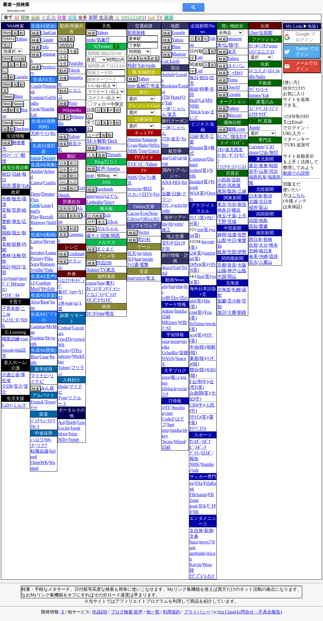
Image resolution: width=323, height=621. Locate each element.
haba (261, 76)
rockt (182, 388)
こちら (298, 195)
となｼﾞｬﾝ (95, 294)
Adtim (167, 310)
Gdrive (133, 218)
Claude (47, 39)
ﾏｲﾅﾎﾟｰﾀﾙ (11, 295)
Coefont (43, 282)
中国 (221, 276)
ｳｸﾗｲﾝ (195, 416)
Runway (38, 222)
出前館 (266, 32)
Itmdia (180, 310)
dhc (252, 76)
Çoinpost (198, 158)
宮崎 (253, 250)
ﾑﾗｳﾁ (253, 114)
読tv (184, 297)
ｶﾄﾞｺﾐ (91, 288)
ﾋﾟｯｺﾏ (110, 294)
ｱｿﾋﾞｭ (167, 205)
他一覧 (153, 611)
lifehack (169, 388)
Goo (81, 422)
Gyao (132, 145)
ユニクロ (265, 51)
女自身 (196, 530)
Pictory (37, 258)
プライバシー (197, 611)
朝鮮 (211, 346)
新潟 (267, 195)
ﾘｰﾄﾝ (45, 133)
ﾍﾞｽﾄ (263, 108)
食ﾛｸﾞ (63, 291)
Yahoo (21, 38)
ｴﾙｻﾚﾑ (195, 264)
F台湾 (195, 381)
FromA (37, 401)
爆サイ (93, 235)
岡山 (231, 276)
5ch (107, 215)
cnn (193, 312)
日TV (147, 194)
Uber (253, 32)
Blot (34, 356)
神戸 (231, 270)
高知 (253, 226)
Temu (232, 79)
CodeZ (168, 418)
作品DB (104, 262)
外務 (6, 198)
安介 (18, 386)
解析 (101, 140)
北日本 (265, 201)
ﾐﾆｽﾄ (242, 166)
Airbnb (168, 74)
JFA (202, 505)
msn (131, 85)
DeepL (64, 194)
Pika (49, 258)
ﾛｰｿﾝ (231, 166)
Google (21, 76)
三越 (242, 191)
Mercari (234, 115)
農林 (6, 255)
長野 (242, 234)
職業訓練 (11, 338)
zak (195, 469)
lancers (64, 356)
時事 (204, 88)
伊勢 (242, 251)
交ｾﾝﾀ (167, 242)
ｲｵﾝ (220, 149)
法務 (16, 255)
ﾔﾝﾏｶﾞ (106, 299)
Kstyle (196, 564)
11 (33, 282)
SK (196, 511)
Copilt (36, 86)
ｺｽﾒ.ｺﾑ (273, 70)
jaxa (165, 341)
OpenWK (39, 462)
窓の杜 (144, 239)
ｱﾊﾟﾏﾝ (254, 89)
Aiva (35, 301)
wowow (134, 188)
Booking (170, 85)
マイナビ (39, 375)
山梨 (221, 240)
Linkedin (94, 201)
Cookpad (76, 253)
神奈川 (224, 210)
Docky (64, 350)
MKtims (169, 322)
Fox (208, 312)
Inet (170, 424)
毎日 (194, 77)
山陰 (242, 270)
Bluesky (104, 147)
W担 (182, 322)
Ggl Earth (170, 61)
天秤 (35, 133)
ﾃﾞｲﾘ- (195, 452)
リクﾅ (41, 445)
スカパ (134, 194)
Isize (73, 433)
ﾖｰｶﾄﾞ (222, 155)
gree (90, 196)
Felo (45, 46)
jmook (8, 350)
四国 (253, 220)
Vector (144, 232)
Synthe (37, 269)
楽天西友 (234, 149)
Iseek (75, 428)
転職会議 (39, 451)
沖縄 (263, 256)
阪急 (231, 191)
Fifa (198, 483)
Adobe (37, 171)
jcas (205, 111)
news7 (205, 541)
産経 (194, 88)
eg (192, 483)
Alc (80, 208)
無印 (273, 152)
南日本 (265, 250)
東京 (221, 204)
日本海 (255, 195)
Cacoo (133, 213)
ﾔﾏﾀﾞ (263, 114)
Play (35, 216)
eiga (100, 313)
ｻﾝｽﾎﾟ (195, 441)
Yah (25, 185)
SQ (130, 258)
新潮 (208, 530)
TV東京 (107, 269)
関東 (105, 235)
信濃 (231, 234)
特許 (16, 266)
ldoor (63, 433)
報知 (194, 458)
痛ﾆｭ (175, 377)
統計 (6, 266)
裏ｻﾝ (110, 282)
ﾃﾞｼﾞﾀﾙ (8, 283)
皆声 (101, 168)
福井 (253, 207)
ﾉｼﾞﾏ (273, 108)
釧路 (242, 312)
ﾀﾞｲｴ (234, 155)
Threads (114, 154)
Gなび (64, 280)
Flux (35, 199)
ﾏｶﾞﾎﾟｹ (93, 299)
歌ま (150, 277)
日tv (175, 297)
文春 (194, 536)
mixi (100, 196)
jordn (151, 65)
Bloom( (196, 147)
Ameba (113, 168)
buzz (194, 541)
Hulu (143, 145)
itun (130, 277)
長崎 (267, 239)
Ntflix (154, 145)
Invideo (37, 252)
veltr (166, 210)
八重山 (265, 262)
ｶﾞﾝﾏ (103, 288)
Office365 (150, 218)
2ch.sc (112, 221)
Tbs (141, 177)
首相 (6, 244)
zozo (273, 45)
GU (252, 51)
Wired (179, 441)
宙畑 (183, 352)
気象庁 (103, 39)
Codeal (64, 327)
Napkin (37, 337)
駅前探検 (136, 32)
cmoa (91, 282)
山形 (263, 171)
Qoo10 (233, 87)
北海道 (224, 289)
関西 (115, 235)
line (100, 282)
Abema (134, 139)
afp (164, 286)
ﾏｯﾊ (34, 407)
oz (76, 303)
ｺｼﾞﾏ (253, 108)
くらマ (19, 404)
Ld (201, 100)
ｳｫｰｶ (90, 313)
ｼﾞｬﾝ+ (114, 288)
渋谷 (231, 204)
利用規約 (171, 611)
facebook (105, 188)
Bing (18, 96)
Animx (92, 269)
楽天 (171, 114)
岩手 (253, 171)
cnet (169, 413)
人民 (210, 404)
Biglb (71, 422)
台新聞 (196, 392)
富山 (263, 207)
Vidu (48, 269)
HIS (176, 182)
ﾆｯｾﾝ (263, 45)
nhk (179, 286)
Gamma (38, 326)
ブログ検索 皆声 (127, 611)
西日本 (255, 239)
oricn (140, 277)
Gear (43, 356)
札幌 (236, 289)
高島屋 (234, 185)
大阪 (242, 264)
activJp (180, 205)
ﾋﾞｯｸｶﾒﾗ (235, 72)
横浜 (236, 210)
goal (193, 505)
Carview (256, 146)
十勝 (231, 312)
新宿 (242, 204)
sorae (175, 341)
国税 (6, 232)
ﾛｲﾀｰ (208, 334)
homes (255, 95)
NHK (132, 150)
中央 (194, 346)
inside (147, 258)
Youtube (75, 63)
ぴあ (263, 152)
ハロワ (37, 439)
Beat (45, 301)
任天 (131, 253)
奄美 (253, 256)
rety (73, 291)
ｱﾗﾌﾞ (194, 217)
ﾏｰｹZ (166, 328)
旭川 (221, 312)
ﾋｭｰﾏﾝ (46, 420)
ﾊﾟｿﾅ (35, 420)
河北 (273, 171)
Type (62, 397)
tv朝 (166, 297)
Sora (35, 264)
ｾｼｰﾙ (253, 45)
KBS (211, 369)
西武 (221, 185)
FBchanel (198, 494)
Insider (196, 181)
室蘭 (221, 300)
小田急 (224, 179)
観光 (16, 198)
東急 (221, 191)
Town (50, 401)
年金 (155, 85)
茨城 (231, 221)
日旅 (176, 193)
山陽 (221, 270)
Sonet (74, 439)
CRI (193, 404)
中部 (231, 251)
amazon (234, 38)
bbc (207, 300)
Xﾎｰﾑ (91, 140)
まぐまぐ (105, 248)
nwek (211, 323)
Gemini (37, 97)
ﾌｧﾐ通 (132, 264)
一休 (166, 108)
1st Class (227, 611)
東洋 (204, 136)
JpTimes (197, 323)
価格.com (236, 129)
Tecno (167, 441)
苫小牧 (234, 300)
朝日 (6, 174)
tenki (91, 39)
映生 (109, 313)
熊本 (273, 245)
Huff (194, 100)
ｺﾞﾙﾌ (270, 146)
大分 (263, 245)
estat (13, 278)
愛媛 (263, 226)
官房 (16, 210)
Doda (63, 386)
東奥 (263, 165)
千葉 (231, 215)
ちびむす (11, 319)
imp (165, 430)
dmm (253, 152)
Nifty (63, 439)
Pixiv (73, 103)
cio (5, 278)
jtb (170, 223)
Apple (254, 127)
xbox (147, 253)
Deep (35, 193)
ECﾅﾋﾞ (223, 136)
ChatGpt (48, 32)
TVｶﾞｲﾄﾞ (135, 164)
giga (166, 377)
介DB (7, 386)
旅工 (166, 229)
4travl (167, 267)
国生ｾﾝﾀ (238, 136)
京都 (221, 264)
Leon (45, 205)
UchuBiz (170, 352)
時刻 (131, 65)
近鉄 (236, 179)
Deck (112, 140)
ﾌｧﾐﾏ (221, 166)
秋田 (273, 165)
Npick (195, 111)
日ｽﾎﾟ (206, 452)
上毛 (242, 215)
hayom (208, 241)
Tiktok (74, 70)
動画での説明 (296, 173)
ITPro (76, 350)
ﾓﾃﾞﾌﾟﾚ (196, 575)
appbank (197, 553)
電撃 (144, 264)
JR (167, 248)
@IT (166, 407)
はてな (111, 196)
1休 (61, 303)
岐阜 (221, 251)
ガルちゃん (108, 228)
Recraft (46, 216)
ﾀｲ (192, 428)
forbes (195, 170)
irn (200, 229)
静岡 (221, 234)
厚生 (16, 221)
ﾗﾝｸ (165, 394)
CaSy (7, 404)
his (164, 223)
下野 (221, 221)
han (137, 258)
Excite (64, 428)
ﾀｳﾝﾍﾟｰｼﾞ (11, 155)
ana (165, 157)
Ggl (81, 187)
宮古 (253, 262)
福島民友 (258, 176)
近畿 (166, 193)
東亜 (194, 358)
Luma (51, 252)
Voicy (109, 201)
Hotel (176, 97)
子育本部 (11, 308)
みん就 (47, 387)
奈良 (231, 264)
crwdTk (65, 339)
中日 (231, 240)
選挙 (16, 185)
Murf (35, 288)
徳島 (263, 220)
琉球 (273, 256)
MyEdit (48, 288)
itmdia (176, 430)
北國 (253, 201)
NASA (168, 358)
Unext (153, 150)
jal (179, 157)
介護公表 (11, 374)
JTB (165, 97)
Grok (35, 108)
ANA (167, 182)
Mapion (179, 53)
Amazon (149, 139)
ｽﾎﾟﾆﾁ (200, 447)
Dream (47, 193)
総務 (16, 244)
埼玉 (221, 215)
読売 (6, 185)
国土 (16, 232)
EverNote (149, 213)
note (21, 283)
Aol (61, 422)
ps (140, 253)
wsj (193, 334)
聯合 (194, 369)
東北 (253, 165)
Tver (142, 150)
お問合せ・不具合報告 (258, 611)
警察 (6, 221)
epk (69, 303)
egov (22, 278)
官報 (6, 210)
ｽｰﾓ (264, 89)
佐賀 (253, 245)
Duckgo (22, 128)
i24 (192, 252)
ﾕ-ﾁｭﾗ (209, 575)
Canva (36, 182)
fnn (172, 286)
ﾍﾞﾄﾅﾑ (200, 428)
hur (200, 276)
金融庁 (143, 85)
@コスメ (257, 70)
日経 (16, 174)
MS (209, 100)
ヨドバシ (236, 65)
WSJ (194, 193)
